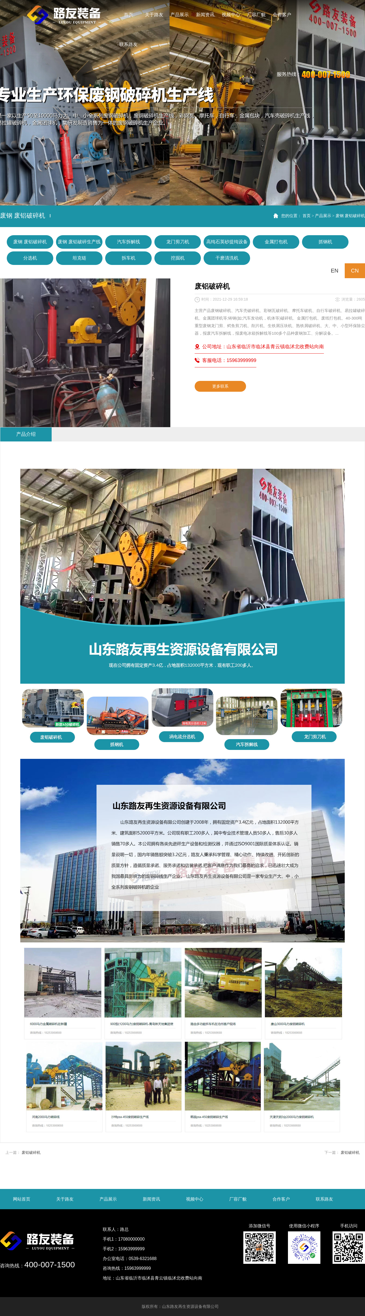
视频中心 (194, 1199)
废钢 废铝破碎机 (350, 215)
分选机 (30, 258)
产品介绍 (26, 434)
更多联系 (220, 386)
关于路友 (65, 1199)
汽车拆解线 (128, 241)
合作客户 (281, 1199)
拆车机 (128, 258)
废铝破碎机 (31, 1152)
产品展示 (323, 215)
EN (335, 271)
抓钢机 (325, 241)
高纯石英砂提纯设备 (227, 241)
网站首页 (21, 1199)
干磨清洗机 (226, 258)
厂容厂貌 (238, 1199)
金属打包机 (276, 241)
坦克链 (79, 258)
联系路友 (324, 1199)
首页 (307, 215)
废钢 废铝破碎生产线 (79, 241)
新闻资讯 (151, 1199)
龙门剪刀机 (177, 241)
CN (355, 271)
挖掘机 (178, 258)
